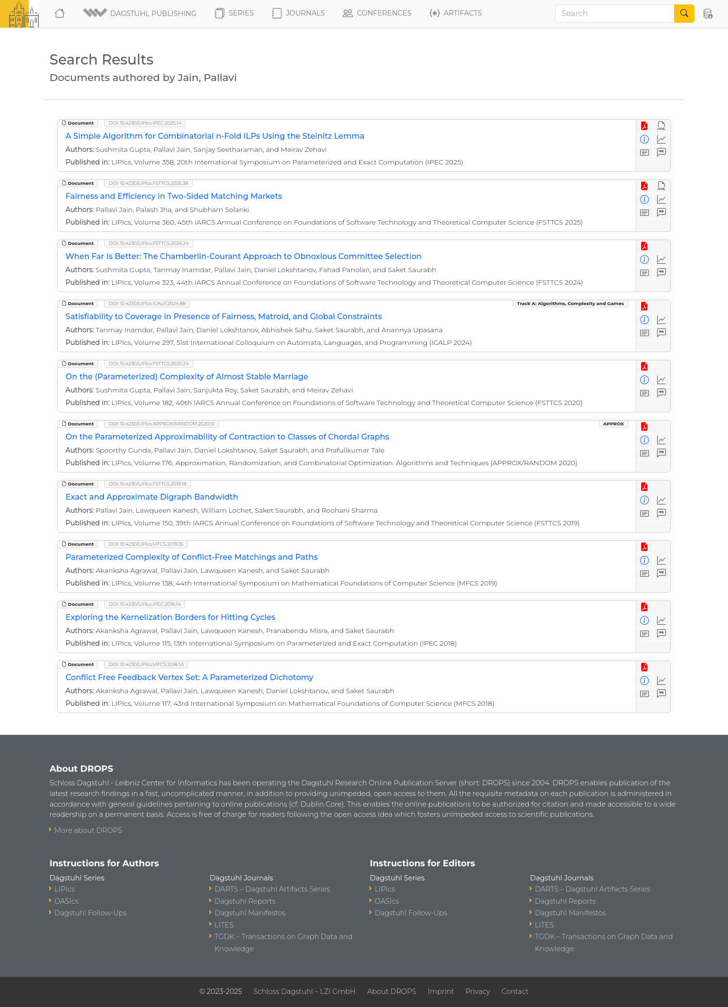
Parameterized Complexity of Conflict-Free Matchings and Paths (192, 557)
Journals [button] (298, 13)
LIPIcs (64, 889)
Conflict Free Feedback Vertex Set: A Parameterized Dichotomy (190, 677)
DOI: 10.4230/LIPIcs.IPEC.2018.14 (145, 604)
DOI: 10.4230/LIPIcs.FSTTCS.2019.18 (147, 484)
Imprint (441, 991)
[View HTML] (661, 126)
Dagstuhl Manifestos (250, 913)
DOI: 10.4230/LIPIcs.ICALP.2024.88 (147, 303)
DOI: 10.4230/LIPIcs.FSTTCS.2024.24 (149, 243)
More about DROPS (88, 830)
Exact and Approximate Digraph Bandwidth (152, 497)
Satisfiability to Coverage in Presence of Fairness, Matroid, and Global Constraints (224, 316)
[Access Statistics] (661, 139)
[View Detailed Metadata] (644, 139)
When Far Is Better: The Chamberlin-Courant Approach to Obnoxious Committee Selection (244, 256)
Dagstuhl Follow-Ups (90, 913)
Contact (515, 991)
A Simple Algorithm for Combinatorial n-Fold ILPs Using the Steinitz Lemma (215, 136)
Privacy (477, 991)
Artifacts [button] (456, 13)
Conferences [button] (377, 13)
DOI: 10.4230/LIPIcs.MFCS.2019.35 (146, 544)
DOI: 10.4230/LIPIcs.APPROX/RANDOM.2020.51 (162, 423)
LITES (224, 925)
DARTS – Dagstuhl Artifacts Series (272, 889)
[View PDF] (644, 126)
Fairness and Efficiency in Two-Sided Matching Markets (174, 196)
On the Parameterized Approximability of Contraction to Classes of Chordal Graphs (227, 436)
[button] (140, 13)
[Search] (615, 13)
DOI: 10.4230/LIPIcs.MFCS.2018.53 (146, 664)
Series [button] (234, 13)
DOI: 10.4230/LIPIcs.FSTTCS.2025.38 (148, 183)
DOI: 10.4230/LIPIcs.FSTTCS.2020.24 (149, 363)
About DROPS (391, 991)
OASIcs (66, 901)
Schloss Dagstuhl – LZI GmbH (304, 991)
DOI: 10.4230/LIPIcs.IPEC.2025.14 (145, 123)
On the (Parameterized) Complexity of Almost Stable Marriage (187, 376)
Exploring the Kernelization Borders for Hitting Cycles (170, 617)
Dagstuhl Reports (245, 901)
